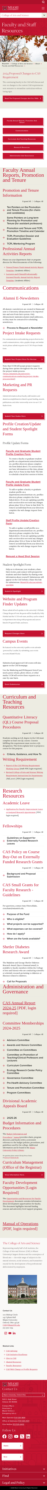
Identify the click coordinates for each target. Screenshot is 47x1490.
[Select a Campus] (23, 1395)
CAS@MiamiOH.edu (11, 1325)
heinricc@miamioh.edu (11, 1158)
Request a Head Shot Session (23, 556)
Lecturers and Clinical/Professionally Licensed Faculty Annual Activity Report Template (23, 277)
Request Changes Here (15, 633)
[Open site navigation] (43, 8)
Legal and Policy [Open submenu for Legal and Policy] (13, 1482)
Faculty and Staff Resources (12, 66)
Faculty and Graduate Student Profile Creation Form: (23, 453)
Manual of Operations (20, 1223)
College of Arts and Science (15, 15)
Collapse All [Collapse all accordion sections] (38, 201)
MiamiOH (5, 64)
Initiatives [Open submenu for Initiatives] (9, 1469)
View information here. (15, 1175)
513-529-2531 (23, 1421)
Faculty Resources (13, 1365)
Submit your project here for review (20, 359)
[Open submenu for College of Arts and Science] (44, 15)
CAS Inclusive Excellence (16, 1354)
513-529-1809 (19, 1418)
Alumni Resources (13, 1362)
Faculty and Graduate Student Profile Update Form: (23, 483)
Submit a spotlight (13, 591)
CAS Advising (11, 1351)
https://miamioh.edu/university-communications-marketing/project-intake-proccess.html (21, 376)
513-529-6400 (18, 1424)
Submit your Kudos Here (15, 416)
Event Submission (12, 684)
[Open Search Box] (43, 2)
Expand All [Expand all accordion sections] (26, 201)
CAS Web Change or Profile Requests (22, 1369)
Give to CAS (11, 1358)
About (37, 64)
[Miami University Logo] (10, 8)
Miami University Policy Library (19, 1148)
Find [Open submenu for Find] (5, 1476)
